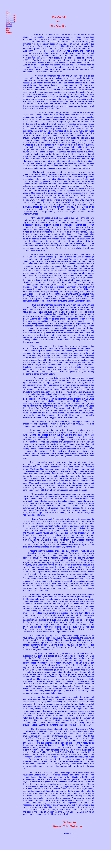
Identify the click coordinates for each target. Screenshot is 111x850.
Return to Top (69, 833)
